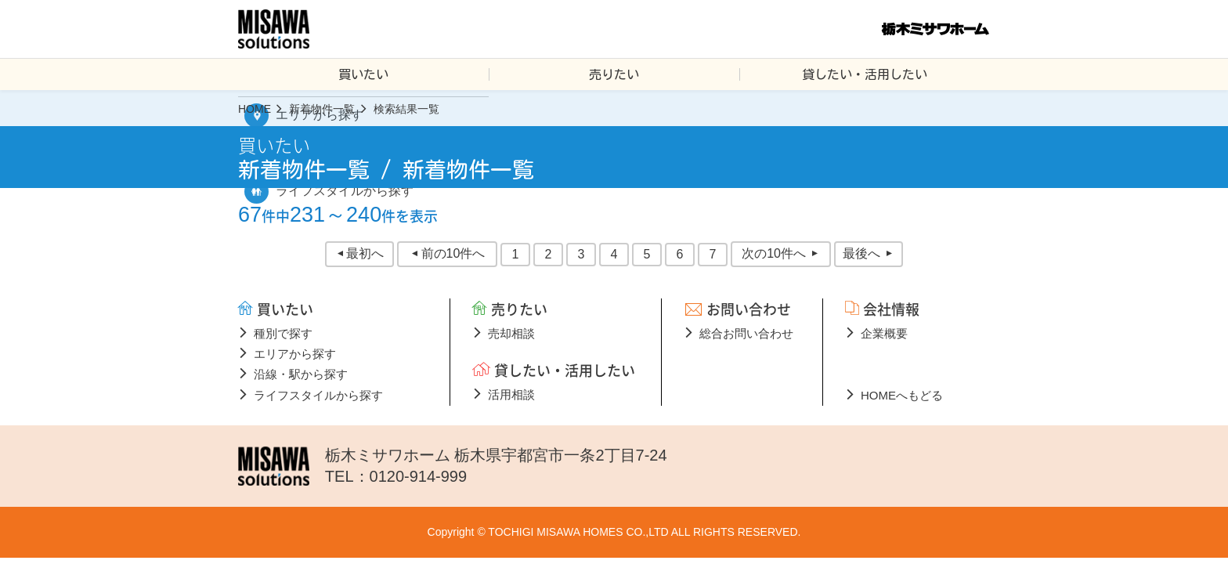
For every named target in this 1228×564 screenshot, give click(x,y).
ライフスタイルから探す (318, 395)
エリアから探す (295, 353)
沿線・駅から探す (301, 374)
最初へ (365, 253)
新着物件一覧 (322, 109)
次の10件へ (774, 253)
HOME (254, 109)
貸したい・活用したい (864, 74)
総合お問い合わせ (746, 333)
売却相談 (511, 333)
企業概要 (884, 333)
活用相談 (511, 394)
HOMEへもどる (902, 395)
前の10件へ (453, 253)
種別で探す (283, 333)
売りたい (614, 74)
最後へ (861, 253)
